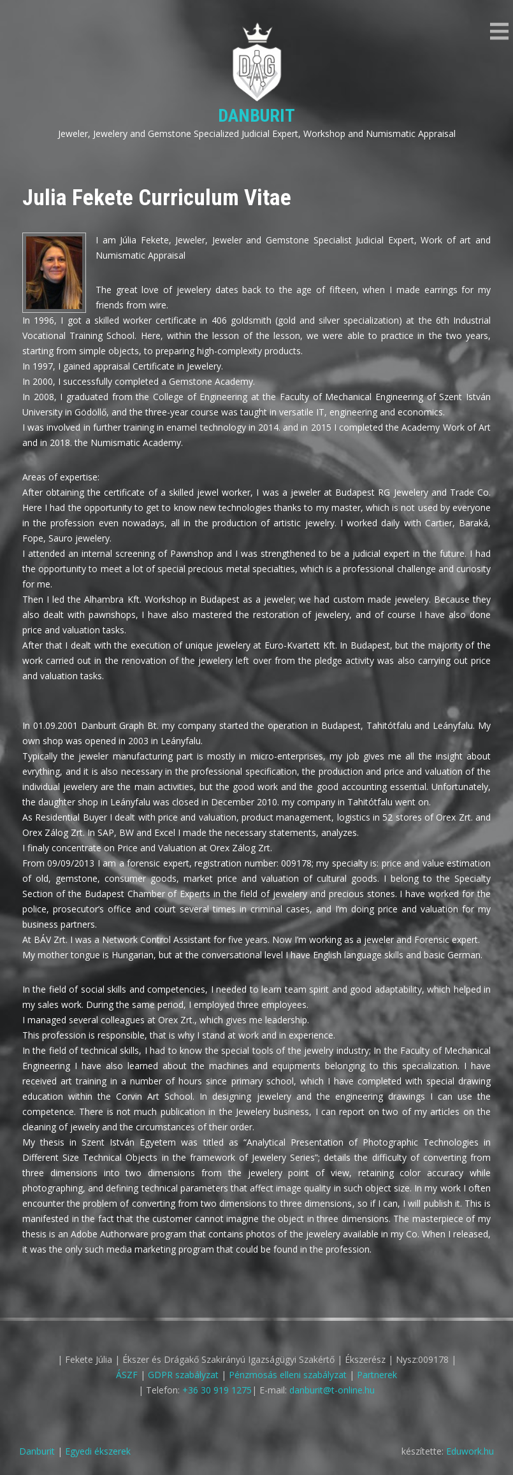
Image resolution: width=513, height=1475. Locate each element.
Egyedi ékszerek (98, 1451)
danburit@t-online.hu (332, 1390)
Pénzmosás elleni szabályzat (288, 1375)
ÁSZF (127, 1375)
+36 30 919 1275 (217, 1390)
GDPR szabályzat (183, 1375)
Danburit (256, 115)
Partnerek (377, 1375)
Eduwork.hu (470, 1451)
